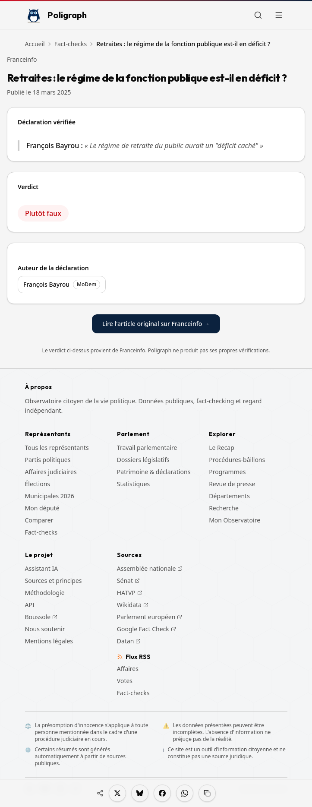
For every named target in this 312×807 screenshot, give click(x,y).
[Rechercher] (258, 15)
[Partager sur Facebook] (162, 793)
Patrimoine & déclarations (154, 472)
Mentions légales (49, 641)
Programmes (227, 472)
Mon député (42, 508)
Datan (129, 641)
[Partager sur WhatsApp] (184, 793)
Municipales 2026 (49, 496)
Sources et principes (53, 580)
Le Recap (221, 447)
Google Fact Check (146, 629)
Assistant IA (41, 568)
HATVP (129, 593)
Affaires (128, 669)
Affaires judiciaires (51, 472)
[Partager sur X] (117, 793)
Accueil (35, 44)
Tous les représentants (57, 447)
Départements (229, 496)
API (30, 605)
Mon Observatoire (234, 520)
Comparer (39, 520)
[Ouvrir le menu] (278, 15)
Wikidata (132, 605)
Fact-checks (70, 44)
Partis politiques (48, 460)
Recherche (224, 508)
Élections (37, 484)
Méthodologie (45, 593)
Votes (124, 681)
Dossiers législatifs (143, 460)
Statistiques (133, 484)
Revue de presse (232, 484)
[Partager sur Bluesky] (139, 793)
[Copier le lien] (207, 793)
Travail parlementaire (147, 447)
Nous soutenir (45, 629)
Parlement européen (150, 617)
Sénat (128, 580)
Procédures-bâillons (237, 460)
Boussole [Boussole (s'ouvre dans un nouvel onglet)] (41, 617)
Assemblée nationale (150, 568)
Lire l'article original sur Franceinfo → (156, 324)
